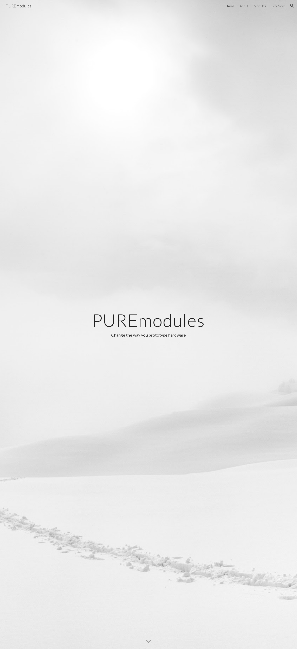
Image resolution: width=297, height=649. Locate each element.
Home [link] (229, 6)
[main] (148, 324)
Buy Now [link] (278, 6)
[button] (292, 6)
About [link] (244, 6)
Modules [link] (260, 6)
